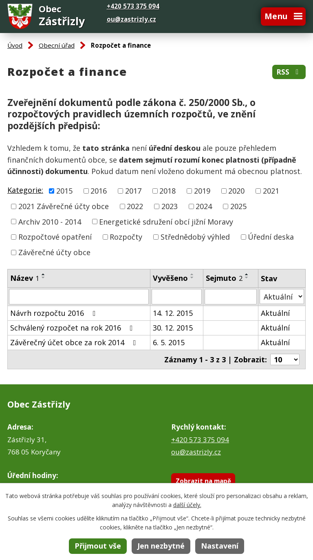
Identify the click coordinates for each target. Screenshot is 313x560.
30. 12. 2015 (173, 328)
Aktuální (275, 313)
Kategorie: (25, 190)
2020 (236, 191)
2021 (271, 191)
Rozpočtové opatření (55, 237)
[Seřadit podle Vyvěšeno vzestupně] (192, 274)
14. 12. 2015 (173, 313)
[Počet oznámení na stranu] (285, 359)
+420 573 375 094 (200, 439)
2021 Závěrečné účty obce (63, 206)
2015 (64, 191)
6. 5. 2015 (169, 342)
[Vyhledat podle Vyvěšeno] (177, 296)
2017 (133, 191)
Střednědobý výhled (195, 237)
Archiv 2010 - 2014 (49, 221)
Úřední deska (271, 237)
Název (24, 278)
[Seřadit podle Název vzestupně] (43, 274)
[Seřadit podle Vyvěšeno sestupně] (192, 277)
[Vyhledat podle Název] (79, 296)
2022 (135, 206)
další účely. (187, 505)
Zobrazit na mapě (203, 481)
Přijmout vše (98, 546)
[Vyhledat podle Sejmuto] (231, 296)
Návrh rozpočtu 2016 (54, 313)
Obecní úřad (57, 45)
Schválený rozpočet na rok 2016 (73, 328)
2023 (169, 206)
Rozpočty (126, 237)
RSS (289, 72)
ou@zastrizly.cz (131, 19)
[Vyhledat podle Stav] (282, 296)
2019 (202, 191)
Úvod (14, 45)
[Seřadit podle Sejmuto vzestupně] (246, 274)
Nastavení (219, 546)
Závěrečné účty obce (54, 252)
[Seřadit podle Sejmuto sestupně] (246, 277)
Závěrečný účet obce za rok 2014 (74, 342)
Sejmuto (224, 278)
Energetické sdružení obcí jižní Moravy (166, 221)
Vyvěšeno (170, 278)
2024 (204, 206)
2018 (167, 191)
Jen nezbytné (161, 546)
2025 (238, 206)
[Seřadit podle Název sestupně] (43, 277)
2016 (98, 191)
